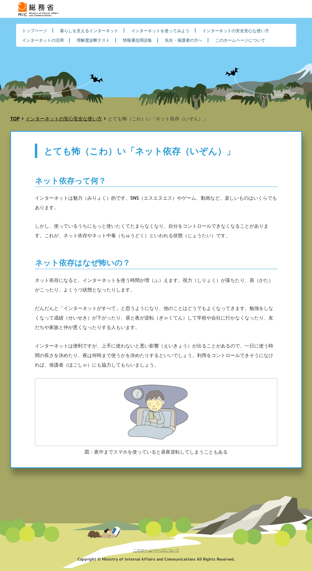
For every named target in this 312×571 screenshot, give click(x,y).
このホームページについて (240, 40)
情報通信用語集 (137, 40)
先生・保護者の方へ (183, 40)
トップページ (34, 30)
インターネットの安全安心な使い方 (235, 30)
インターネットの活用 (43, 40)
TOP (15, 118)
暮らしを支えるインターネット (89, 30)
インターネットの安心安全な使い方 (64, 118)
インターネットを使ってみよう (160, 30)
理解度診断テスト (93, 40)
